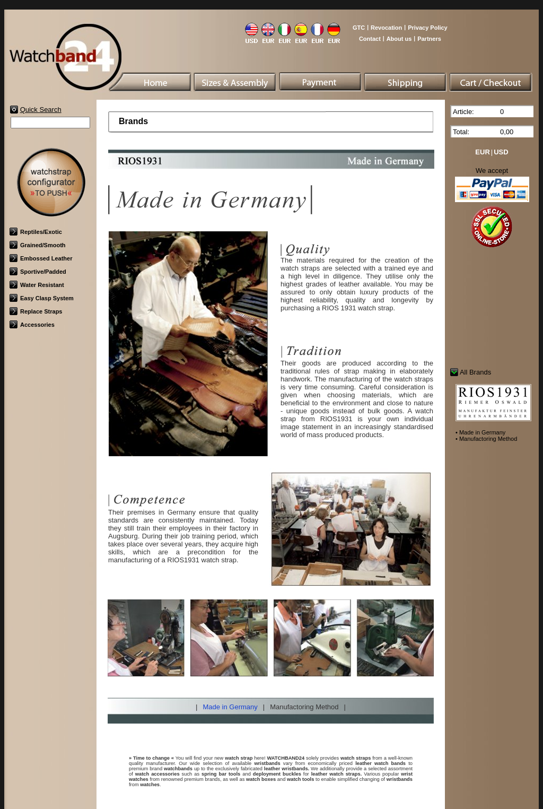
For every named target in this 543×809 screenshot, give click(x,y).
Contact (370, 39)
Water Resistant (37, 285)
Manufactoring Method (304, 707)
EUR (482, 152)
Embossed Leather (41, 258)
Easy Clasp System (42, 298)
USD (501, 152)
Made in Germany (230, 707)
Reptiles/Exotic (36, 232)
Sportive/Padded (38, 271)
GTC (359, 27)
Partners (429, 39)
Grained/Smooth (38, 245)
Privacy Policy (428, 27)
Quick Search (41, 110)
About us (399, 39)
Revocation (386, 27)
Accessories (32, 324)
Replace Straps (36, 311)
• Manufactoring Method (486, 439)
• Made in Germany (480, 432)
